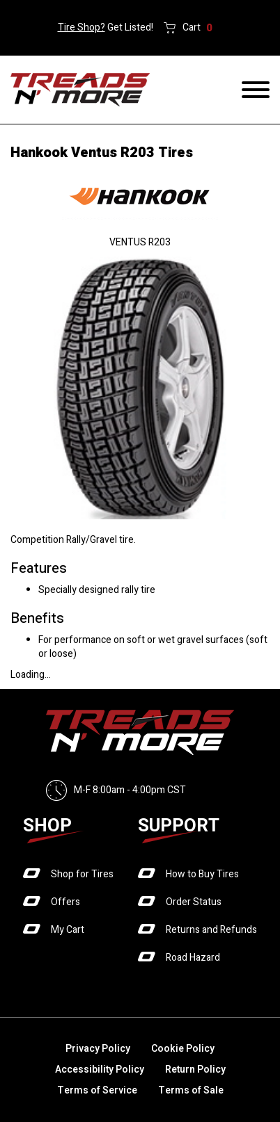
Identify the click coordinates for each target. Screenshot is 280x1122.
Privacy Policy (97, 1048)
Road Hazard (193, 957)
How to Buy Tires (202, 874)
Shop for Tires (82, 874)
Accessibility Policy (99, 1069)
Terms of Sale (191, 1090)
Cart (197, 28)
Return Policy (195, 1069)
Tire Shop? (81, 27)
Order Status (193, 902)
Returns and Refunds (211, 929)
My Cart (67, 929)
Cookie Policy (183, 1048)
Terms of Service (97, 1090)
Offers (65, 902)
